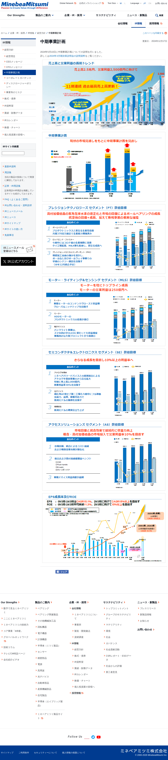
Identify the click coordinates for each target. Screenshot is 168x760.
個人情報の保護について (73, 752)
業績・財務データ (13, 113)
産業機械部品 (44, 689)
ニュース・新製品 (137, 15)
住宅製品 (42, 695)
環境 (108, 631)
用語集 (8, 173)
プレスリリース (148, 608)
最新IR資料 (10, 167)
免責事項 (9, 235)
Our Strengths (15, 15)
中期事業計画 (13, 72)
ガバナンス (111, 643)
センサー (42, 651)
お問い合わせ (161, 3)
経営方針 (41, 33)
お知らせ (144, 621)
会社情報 (123, 23)
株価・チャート (12, 127)
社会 (108, 637)
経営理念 (10, 56)
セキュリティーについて (45, 752)
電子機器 (42, 633)
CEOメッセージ (14, 61)
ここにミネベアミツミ (15, 618)
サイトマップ (7, 752)
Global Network (68, 3)
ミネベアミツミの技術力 (16, 624)
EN (150, 3)
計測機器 (42, 639)
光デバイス (43, 676)
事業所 (77, 624)
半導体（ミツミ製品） (49, 645)
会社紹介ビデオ (11, 659)
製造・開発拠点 (82, 631)
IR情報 (138, 23)
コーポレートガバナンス (18, 78)
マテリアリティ (114, 624)
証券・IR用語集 (12, 186)
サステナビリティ (106, 15)
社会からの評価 (114, 666)
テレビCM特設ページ (14, 653)
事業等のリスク (14, 92)
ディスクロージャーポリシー (18, 85)
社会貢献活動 (113, 649)
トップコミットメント (117, 608)
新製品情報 (145, 614)
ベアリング (43, 608)
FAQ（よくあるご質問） (17, 200)
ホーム (4, 33)
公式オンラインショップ (91, 3)
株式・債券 (10, 98)
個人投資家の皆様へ (14, 134)
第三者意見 (111, 672)
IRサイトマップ (12, 223)
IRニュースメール (14, 211)
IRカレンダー (11, 120)
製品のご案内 (43, 15)
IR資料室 (8, 105)
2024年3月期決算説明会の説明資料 (67, 56)
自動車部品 (43, 683)
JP (144, 3)
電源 (40, 664)
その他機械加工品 (47, 621)
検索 (161, 15)
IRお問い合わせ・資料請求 (18, 206)
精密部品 (42, 658)
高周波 (41, 670)
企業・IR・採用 (73, 15)
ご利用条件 (24, 752)
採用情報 (156, 23)
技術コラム (9, 647)
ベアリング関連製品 (48, 614)
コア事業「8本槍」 (13, 631)
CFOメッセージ (14, 67)
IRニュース (10, 217)
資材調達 (78, 637)
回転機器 (42, 627)
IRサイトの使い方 (14, 229)
